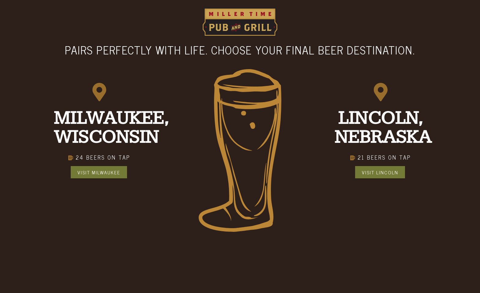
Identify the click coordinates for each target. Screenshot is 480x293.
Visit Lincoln (380, 172)
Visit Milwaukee (98, 172)
